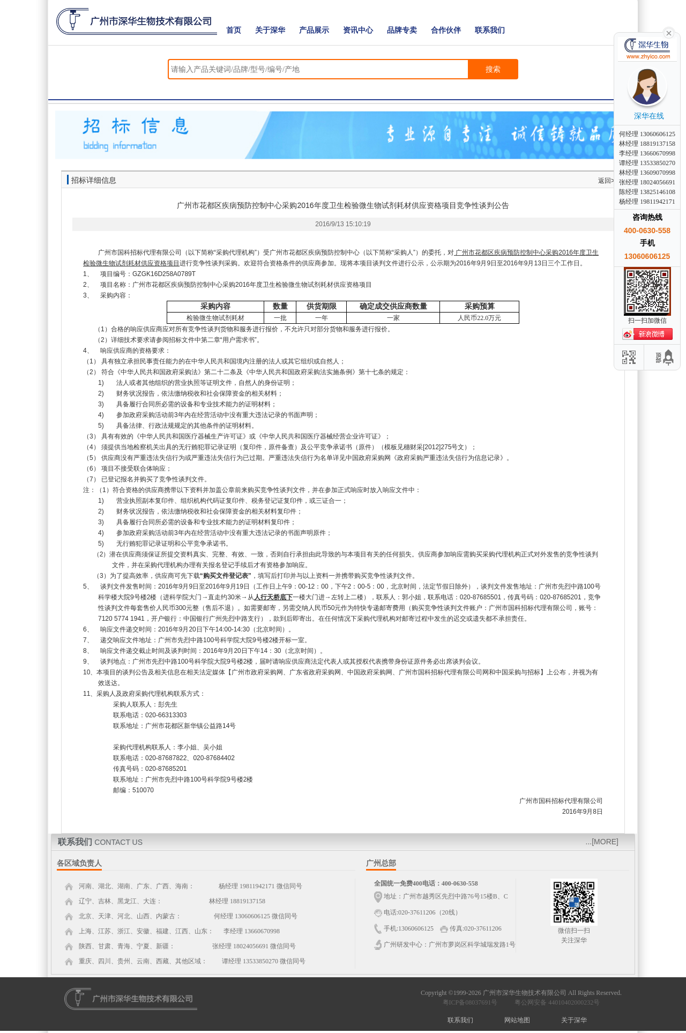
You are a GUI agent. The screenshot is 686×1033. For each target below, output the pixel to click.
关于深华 (270, 30)
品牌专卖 (402, 30)
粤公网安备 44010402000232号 (555, 1002)
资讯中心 (358, 30)
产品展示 (314, 30)
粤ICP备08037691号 (470, 1002)
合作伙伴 (446, 30)
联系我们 (490, 30)
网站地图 (517, 1020)
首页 (233, 30)
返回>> (608, 180)
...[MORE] (602, 841)
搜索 (493, 69)
